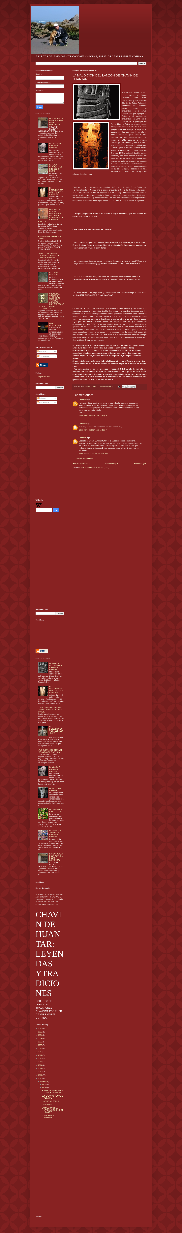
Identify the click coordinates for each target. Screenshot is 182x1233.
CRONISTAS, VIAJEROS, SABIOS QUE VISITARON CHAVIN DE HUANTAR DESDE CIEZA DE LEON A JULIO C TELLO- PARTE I (51, 301)
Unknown (83, 400)
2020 (40, 1045)
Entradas (41, 352)
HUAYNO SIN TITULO (50, 1101)
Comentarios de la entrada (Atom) (96, 468)
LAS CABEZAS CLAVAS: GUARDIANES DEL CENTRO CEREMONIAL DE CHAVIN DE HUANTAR (50, 215)
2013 (40, 1069)
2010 (40, 1078)
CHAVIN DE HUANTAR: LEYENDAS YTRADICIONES (50, 954)
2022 (40, 1042)
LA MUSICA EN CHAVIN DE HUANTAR (55, 146)
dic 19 (44, 1088)
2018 (40, 1052)
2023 (40, 1039)
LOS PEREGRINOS (55, 324)
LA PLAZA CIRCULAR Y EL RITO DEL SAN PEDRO (55, 168)
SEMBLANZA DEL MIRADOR (49, 1116)
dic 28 (44, 1084)
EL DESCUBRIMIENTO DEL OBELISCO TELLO (56, 730)
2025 (40, 1032)
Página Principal (111, 464)
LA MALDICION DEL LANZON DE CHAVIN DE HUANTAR (56, 666)
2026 (40, 1028)
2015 (40, 1062)
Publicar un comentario (85, 459)
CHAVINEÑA (47, 1105)
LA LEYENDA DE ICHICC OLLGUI (56, 810)
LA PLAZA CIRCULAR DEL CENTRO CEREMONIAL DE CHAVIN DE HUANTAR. (48, 256)
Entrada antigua (140, 464)
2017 (40, 1055)
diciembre (44, 1081)
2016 (40, 1059)
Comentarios (43, 356)
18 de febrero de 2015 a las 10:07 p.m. (93, 454)
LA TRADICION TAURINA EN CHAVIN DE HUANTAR (55, 834)
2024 (40, 1035)
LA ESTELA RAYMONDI (53, 274)
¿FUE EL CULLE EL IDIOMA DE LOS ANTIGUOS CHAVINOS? (50, 751)
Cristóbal (82, 438)
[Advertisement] (50, 452)
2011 (40, 1075)
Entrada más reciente (81, 464)
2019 (40, 1049)
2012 (40, 1072)
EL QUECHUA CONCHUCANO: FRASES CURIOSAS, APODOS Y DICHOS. (51, 710)
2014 (40, 1065)
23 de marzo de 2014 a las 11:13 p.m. (93, 416)
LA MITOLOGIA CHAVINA (55, 789)
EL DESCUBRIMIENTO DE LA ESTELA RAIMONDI (56, 191)
